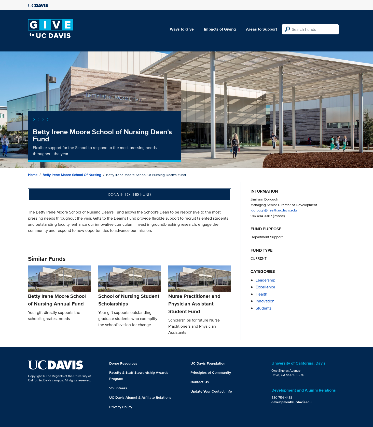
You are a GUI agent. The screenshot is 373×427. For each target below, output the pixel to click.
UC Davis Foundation (207, 363)
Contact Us (199, 381)
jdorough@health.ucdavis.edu (274, 210)
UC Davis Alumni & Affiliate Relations (140, 397)
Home (32, 174)
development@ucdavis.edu (291, 401)
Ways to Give (182, 29)
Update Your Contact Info (211, 391)
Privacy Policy (120, 406)
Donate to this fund (129, 194)
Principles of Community (210, 372)
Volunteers (118, 388)
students (263, 308)
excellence (265, 287)
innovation (265, 301)
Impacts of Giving (220, 29)
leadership (265, 280)
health (261, 294)
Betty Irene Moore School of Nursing (72, 174)
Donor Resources (123, 363)
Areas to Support (261, 29)
